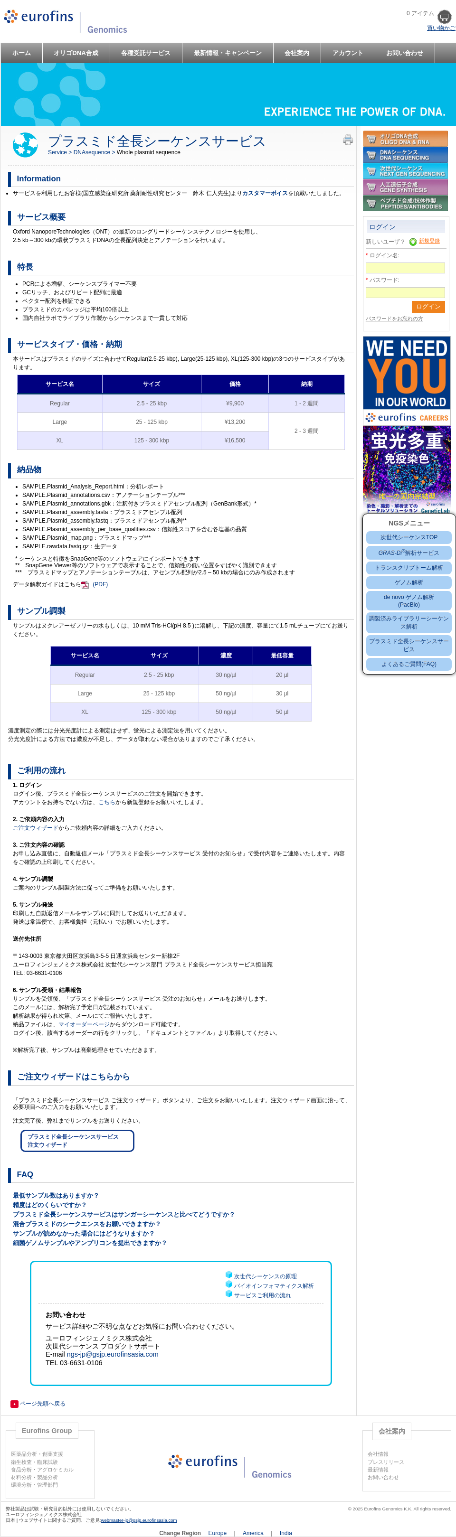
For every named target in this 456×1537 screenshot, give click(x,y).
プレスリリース (386, 1462)
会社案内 (297, 52)
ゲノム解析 (409, 582)
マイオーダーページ (84, 1024)
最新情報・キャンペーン (228, 52)
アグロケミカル (55, 1469)
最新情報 (378, 1469)
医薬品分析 (24, 1454)
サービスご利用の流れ (262, 1295)
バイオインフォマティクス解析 (274, 1286)
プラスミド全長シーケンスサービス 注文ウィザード (73, 1141)
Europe (218, 1533)
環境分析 (21, 1485)
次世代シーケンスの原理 (265, 1276)
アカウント (347, 52)
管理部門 (47, 1485)
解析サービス (409, 553)
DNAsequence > (95, 152)
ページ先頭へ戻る (38, 1403)
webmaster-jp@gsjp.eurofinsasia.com (139, 1520)
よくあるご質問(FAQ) (409, 664)
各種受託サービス (146, 52)
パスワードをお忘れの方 (394, 318)
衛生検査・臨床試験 (34, 1462)
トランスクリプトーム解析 (409, 567)
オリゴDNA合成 (76, 52)
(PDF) (100, 584)
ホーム (21, 52)
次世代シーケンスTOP (408, 537)
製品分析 (47, 1477)
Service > (61, 152)
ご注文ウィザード (35, 828)
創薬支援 (52, 1454)
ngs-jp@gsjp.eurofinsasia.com (113, 1354)
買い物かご (441, 28)
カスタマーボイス (265, 193)
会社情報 (378, 1454)
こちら (106, 802)
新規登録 (429, 241)
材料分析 (21, 1477)
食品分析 (21, 1469)
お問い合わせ (404, 52)
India (286, 1533)
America (254, 1533)
